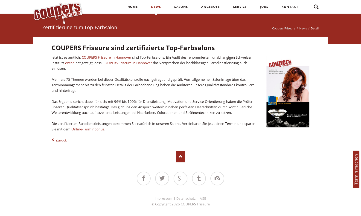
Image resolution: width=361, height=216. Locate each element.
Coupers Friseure (283, 28)
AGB (203, 198)
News (303, 28)
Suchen (316, 7)
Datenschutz (186, 198)
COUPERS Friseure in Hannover (106, 57)
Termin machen (356, 169)
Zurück (61, 140)
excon (70, 62)
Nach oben (180, 156)
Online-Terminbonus (87, 129)
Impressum (163, 198)
